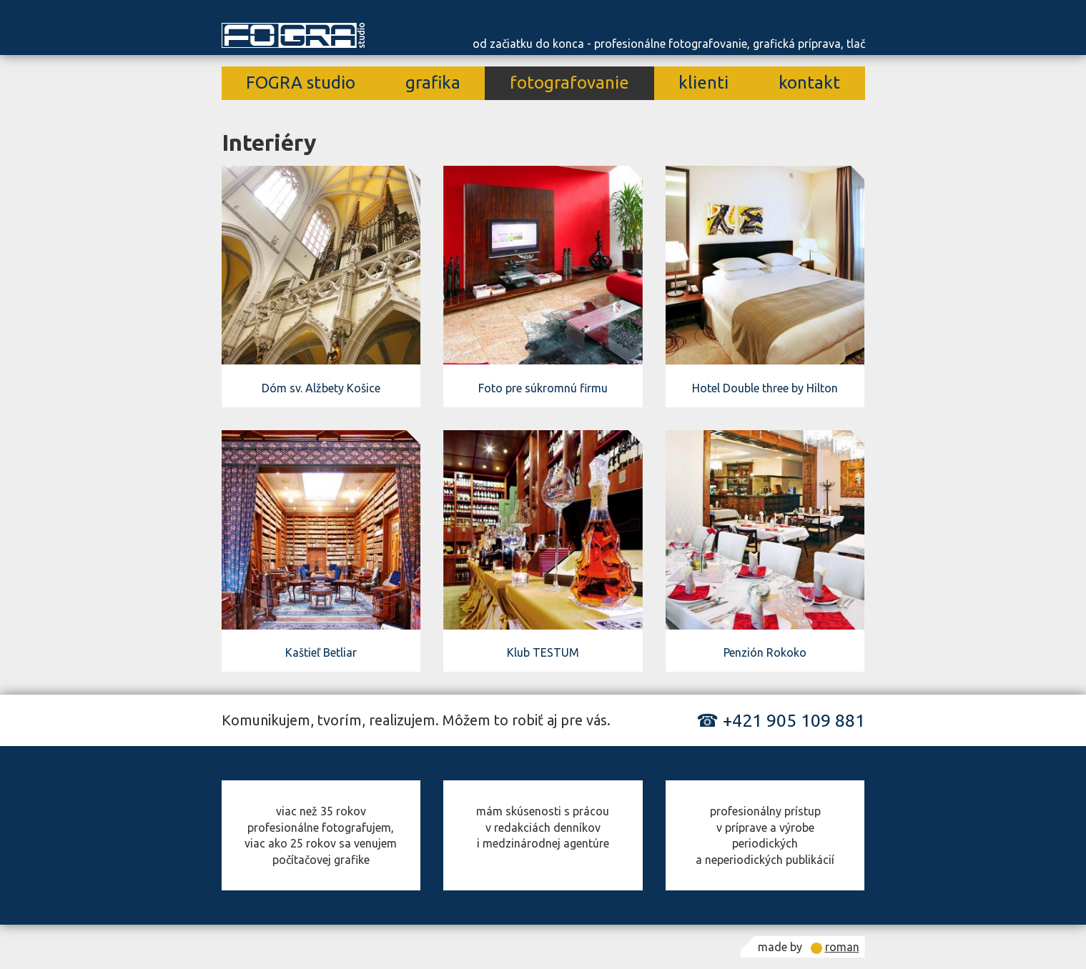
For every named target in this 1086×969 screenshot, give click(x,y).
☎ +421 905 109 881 (780, 720)
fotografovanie (569, 82)
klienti (703, 82)
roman (842, 946)
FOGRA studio (300, 82)
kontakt (809, 82)
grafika (432, 82)
